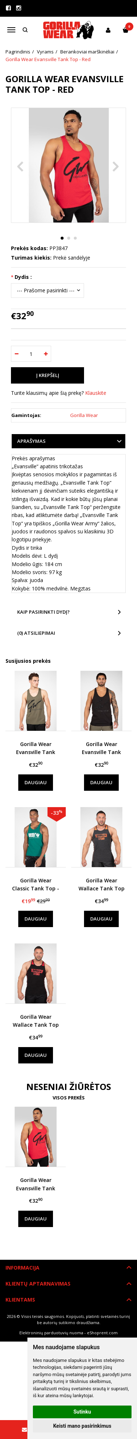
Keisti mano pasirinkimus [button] (82, 1426)
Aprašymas (31, 441)
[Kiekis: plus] (46, 354)
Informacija (22, 1267)
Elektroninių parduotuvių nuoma (51, 1332)
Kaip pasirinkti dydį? (43, 612)
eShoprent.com (102, 1332)
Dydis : (23, 276)
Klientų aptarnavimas (38, 1283)
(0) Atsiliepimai (36, 633)
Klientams (20, 1299)
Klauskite (95, 392)
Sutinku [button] (82, 1412)
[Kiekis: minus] (16, 354)
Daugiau (35, 782)
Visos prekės (69, 1097)
